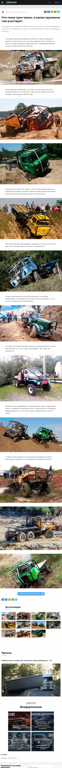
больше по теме (31, 703)
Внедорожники (11, 758)
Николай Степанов (11, 12)
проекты (57, 2)
